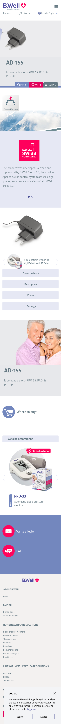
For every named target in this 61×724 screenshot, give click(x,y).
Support (8, 605)
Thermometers (9, 639)
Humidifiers (8, 657)
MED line (7, 673)
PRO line (6, 677)
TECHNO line (8, 680)
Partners (7, 13)
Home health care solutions (20, 624)
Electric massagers (11, 653)
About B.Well (11, 589)
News (5, 596)
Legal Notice (33, 709)
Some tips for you (11, 615)
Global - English (48, 13)
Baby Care (7, 646)
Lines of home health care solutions (26, 666)
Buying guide (8, 612)
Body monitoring (10, 649)
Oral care (7, 642)
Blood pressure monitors (14, 631)
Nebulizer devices (10, 635)
